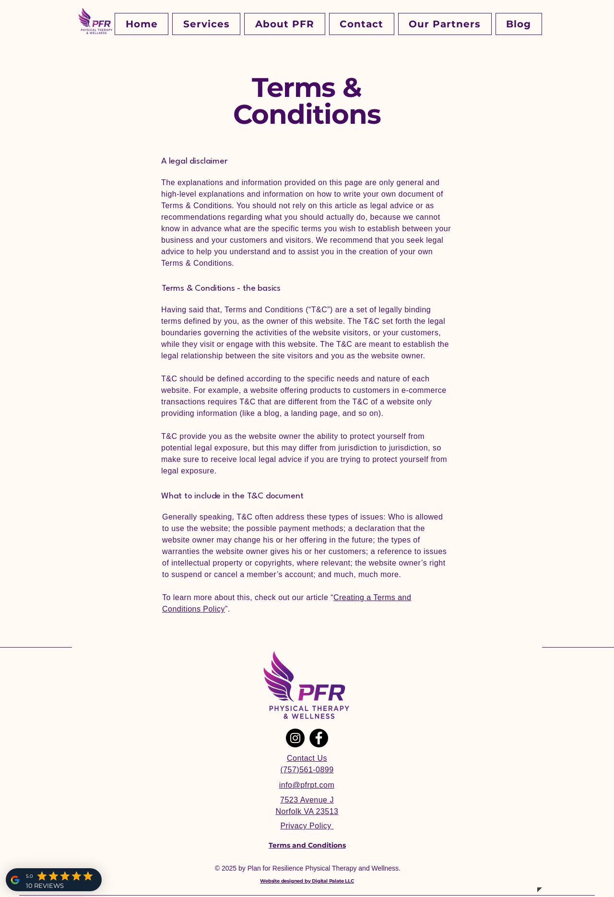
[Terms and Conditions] (307, 845)
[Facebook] (318, 738)
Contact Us (307, 758)
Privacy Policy (306, 826)
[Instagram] (295, 738)
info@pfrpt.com (306, 785)
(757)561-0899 (306, 770)
